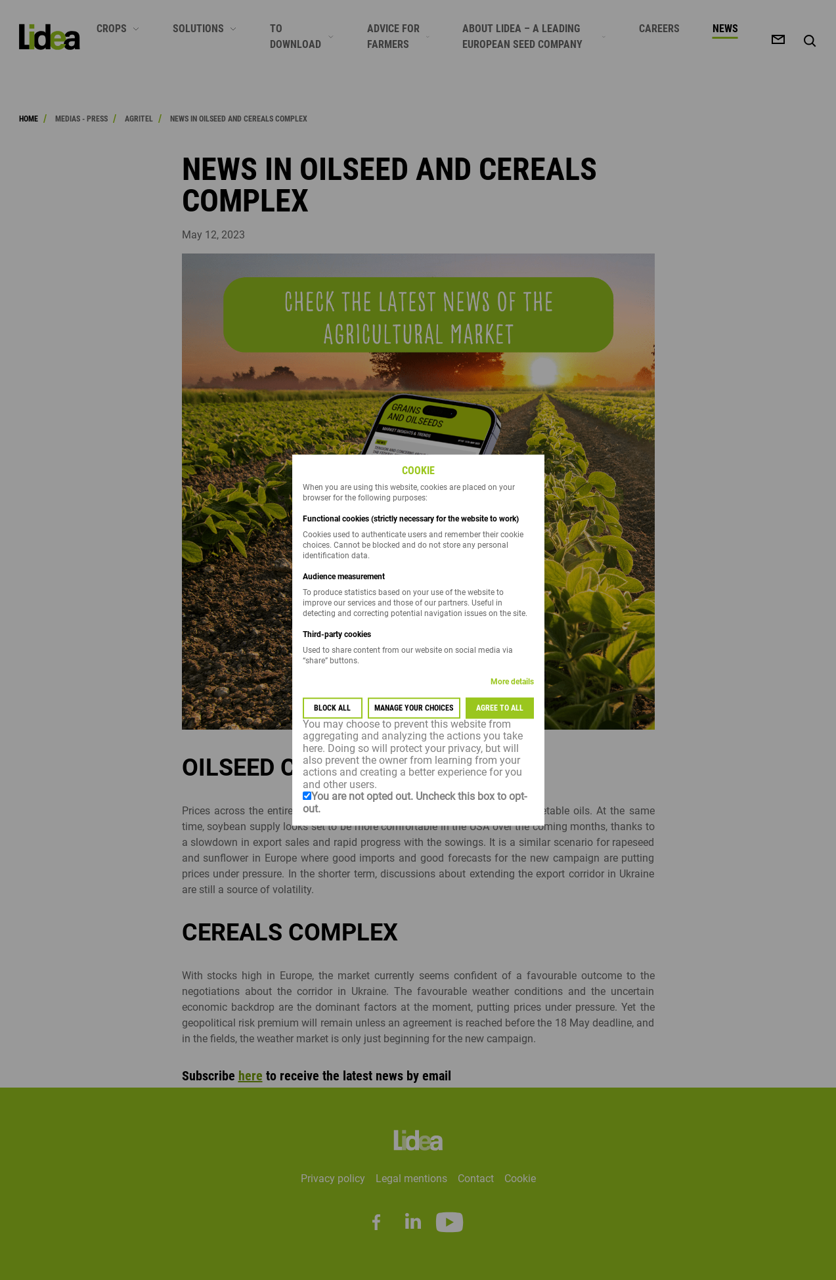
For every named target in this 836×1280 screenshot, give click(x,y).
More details (512, 681)
